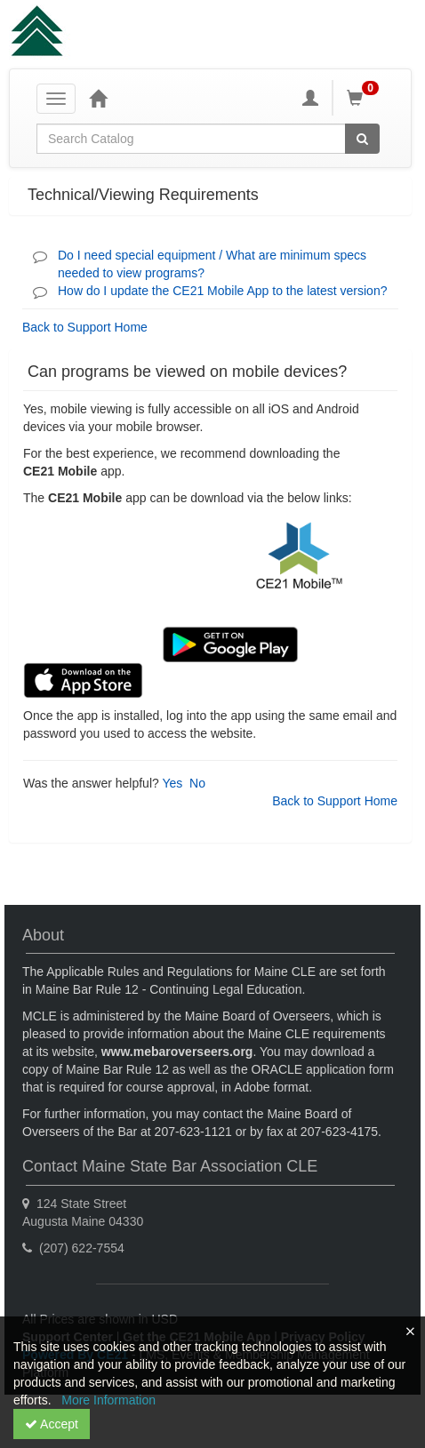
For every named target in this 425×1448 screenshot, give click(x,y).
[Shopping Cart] (365, 98)
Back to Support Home (85, 327)
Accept (51, 1424)
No (197, 783)
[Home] (98, 98)
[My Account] (310, 98)
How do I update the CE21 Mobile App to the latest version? (222, 291)
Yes (172, 783)
